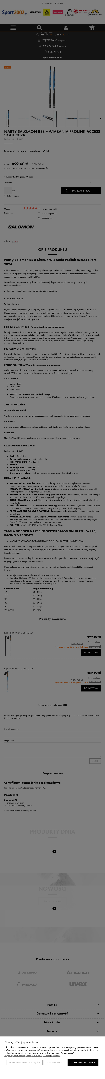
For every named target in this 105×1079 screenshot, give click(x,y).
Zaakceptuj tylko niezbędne (24, 1062)
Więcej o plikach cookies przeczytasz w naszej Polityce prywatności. (32, 1055)
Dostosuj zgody (55, 1062)
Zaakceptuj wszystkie (83, 1062)
